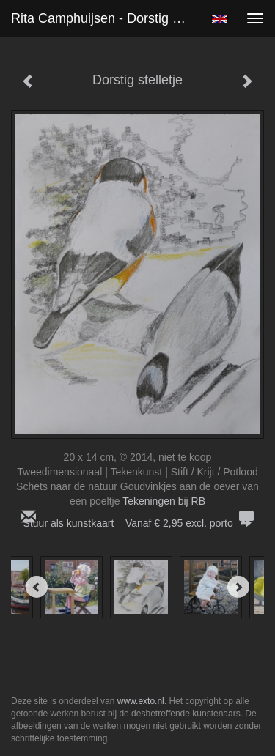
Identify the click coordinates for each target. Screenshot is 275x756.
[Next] (238, 587)
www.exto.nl (140, 701)
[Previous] (37, 587)
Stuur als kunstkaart (137, 523)
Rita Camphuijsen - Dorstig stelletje (105, 18)
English (219, 19)
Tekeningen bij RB (163, 501)
